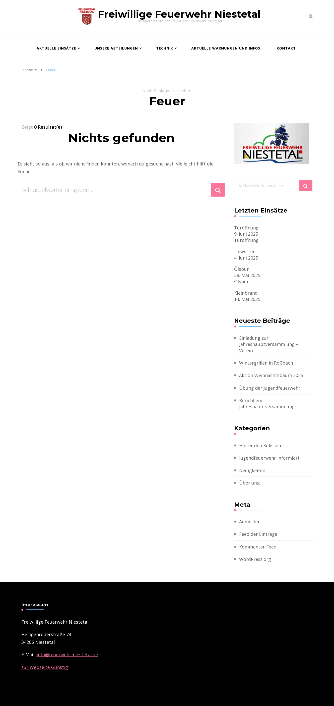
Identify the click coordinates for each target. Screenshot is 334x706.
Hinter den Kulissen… (261, 445)
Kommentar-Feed (257, 547)
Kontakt (286, 48)
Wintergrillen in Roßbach (266, 363)
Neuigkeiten (252, 470)
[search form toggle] (311, 16)
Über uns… (251, 483)
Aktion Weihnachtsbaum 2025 (271, 375)
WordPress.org (255, 559)
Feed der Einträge (258, 534)
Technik (164, 48)
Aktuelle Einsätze (56, 48)
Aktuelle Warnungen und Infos (225, 48)
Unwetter (244, 252)
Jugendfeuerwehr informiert (269, 458)
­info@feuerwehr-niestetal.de (67, 654)
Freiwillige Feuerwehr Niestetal (179, 14)
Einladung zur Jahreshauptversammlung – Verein (268, 344)
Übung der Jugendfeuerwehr (269, 388)
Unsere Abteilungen (116, 48)
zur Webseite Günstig (44, 667)
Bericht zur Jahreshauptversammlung (267, 403)
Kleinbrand (246, 293)
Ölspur (241, 269)
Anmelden (250, 522)
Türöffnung (246, 228)
